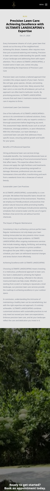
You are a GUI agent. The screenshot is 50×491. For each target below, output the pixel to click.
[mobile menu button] (46, 4)
